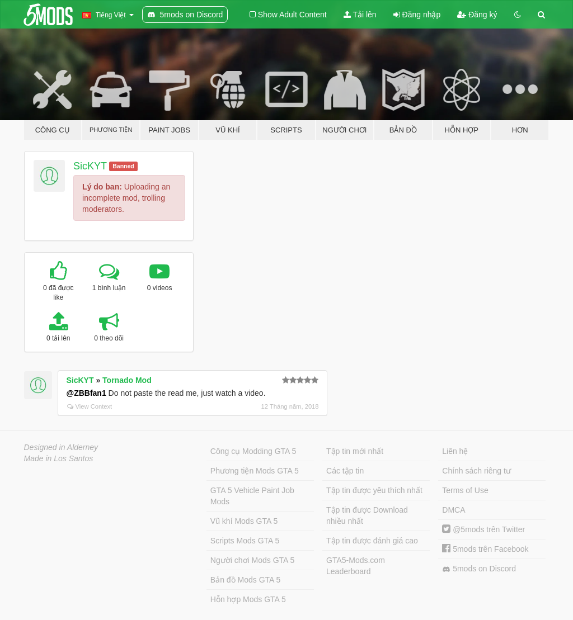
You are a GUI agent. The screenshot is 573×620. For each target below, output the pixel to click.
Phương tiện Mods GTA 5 (254, 470)
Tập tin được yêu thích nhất (374, 490)
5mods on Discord (479, 569)
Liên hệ (455, 451)
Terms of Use (465, 490)
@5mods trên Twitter (483, 529)
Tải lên (360, 14)
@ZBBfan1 (86, 393)
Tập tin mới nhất (354, 451)
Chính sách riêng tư (476, 470)
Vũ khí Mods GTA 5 (244, 521)
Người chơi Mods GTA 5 (252, 560)
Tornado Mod (127, 380)
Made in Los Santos (58, 458)
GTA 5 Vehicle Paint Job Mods (252, 496)
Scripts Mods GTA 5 (244, 540)
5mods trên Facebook (485, 549)
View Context (89, 406)
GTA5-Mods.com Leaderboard (355, 566)
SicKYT (90, 166)
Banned (123, 166)
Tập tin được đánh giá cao (372, 540)
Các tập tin (345, 470)
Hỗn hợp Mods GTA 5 (248, 599)
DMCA (453, 509)
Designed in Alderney (61, 447)
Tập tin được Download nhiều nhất (367, 515)
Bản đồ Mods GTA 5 (245, 579)
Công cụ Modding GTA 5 (253, 451)
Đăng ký (477, 14)
